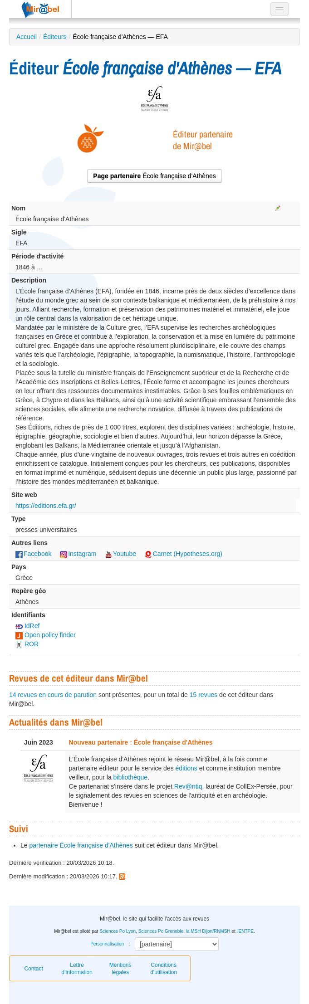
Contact (33, 968)
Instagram (78, 553)
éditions (186, 768)
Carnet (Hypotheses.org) (183, 553)
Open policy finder (45, 634)
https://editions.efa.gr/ (45, 505)
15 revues (203, 694)
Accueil (26, 36)
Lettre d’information (77, 968)
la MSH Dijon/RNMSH (208, 931)
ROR (27, 644)
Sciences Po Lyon (117, 931)
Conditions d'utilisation (163, 968)
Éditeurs (54, 36)
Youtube (120, 553)
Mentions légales (120, 968)
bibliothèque (130, 777)
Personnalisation (107, 943)
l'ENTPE (244, 931)
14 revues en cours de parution (53, 694)
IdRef (27, 625)
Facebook (33, 553)
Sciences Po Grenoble (161, 931)
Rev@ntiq (188, 786)
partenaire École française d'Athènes (80, 845)
